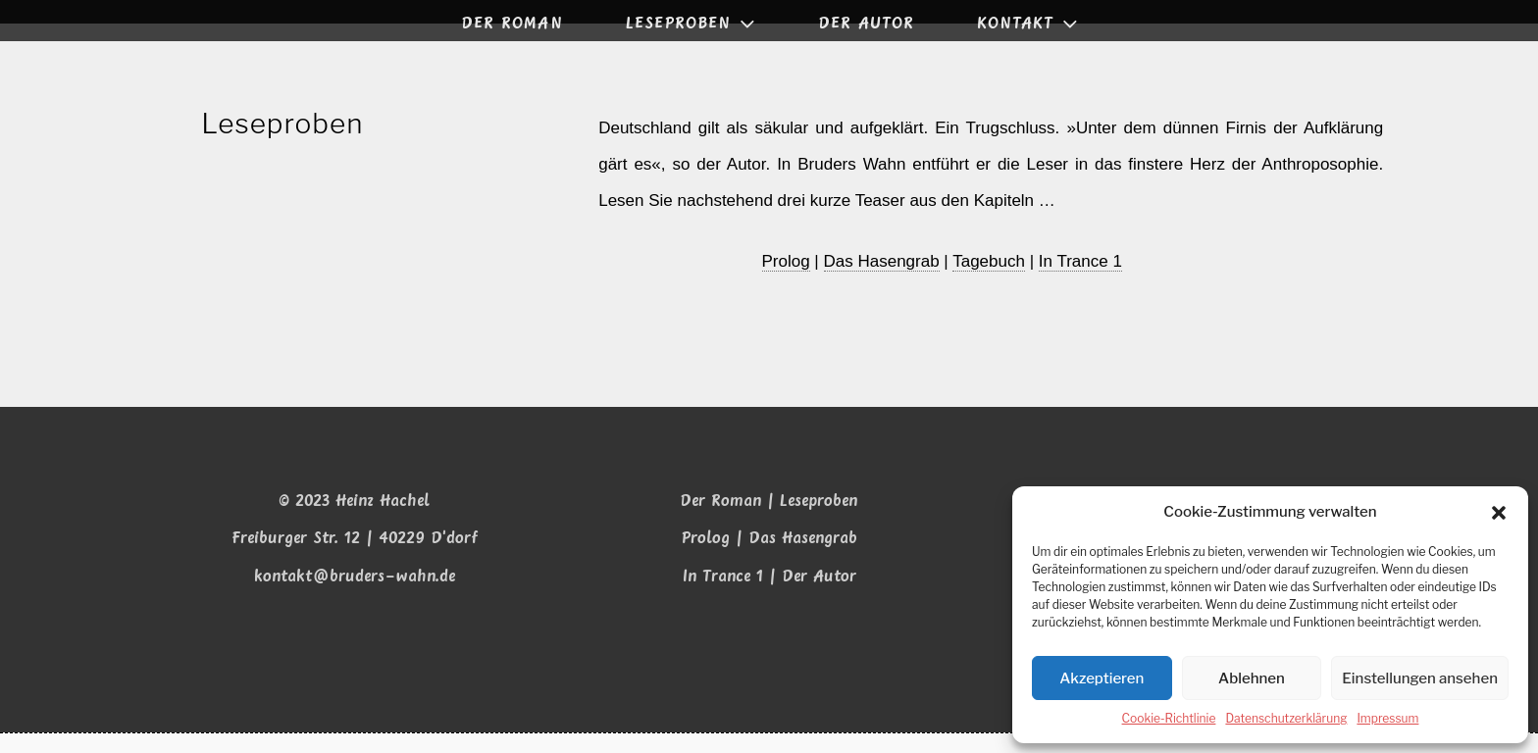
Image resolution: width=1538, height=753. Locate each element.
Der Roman (720, 521)
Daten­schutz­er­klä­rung (1286, 719)
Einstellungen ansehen (1420, 679)
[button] (1499, 514)
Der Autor (819, 596)
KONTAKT (1029, 23)
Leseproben (818, 521)
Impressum (1387, 719)
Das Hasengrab (802, 558)
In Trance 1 (1081, 280)
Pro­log (786, 280)
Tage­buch (989, 280)
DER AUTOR (866, 23)
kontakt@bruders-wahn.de (354, 596)
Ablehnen (1251, 679)
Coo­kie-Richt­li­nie (1169, 719)
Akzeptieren (1101, 679)
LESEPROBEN (692, 23)
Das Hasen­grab (882, 280)
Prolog (705, 558)
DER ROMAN (512, 23)
